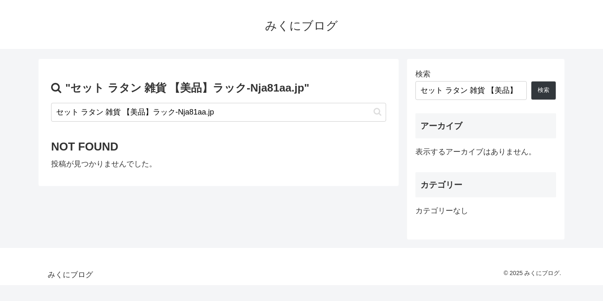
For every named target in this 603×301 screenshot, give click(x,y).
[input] (218, 112)
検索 (422, 74)
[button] (377, 112)
